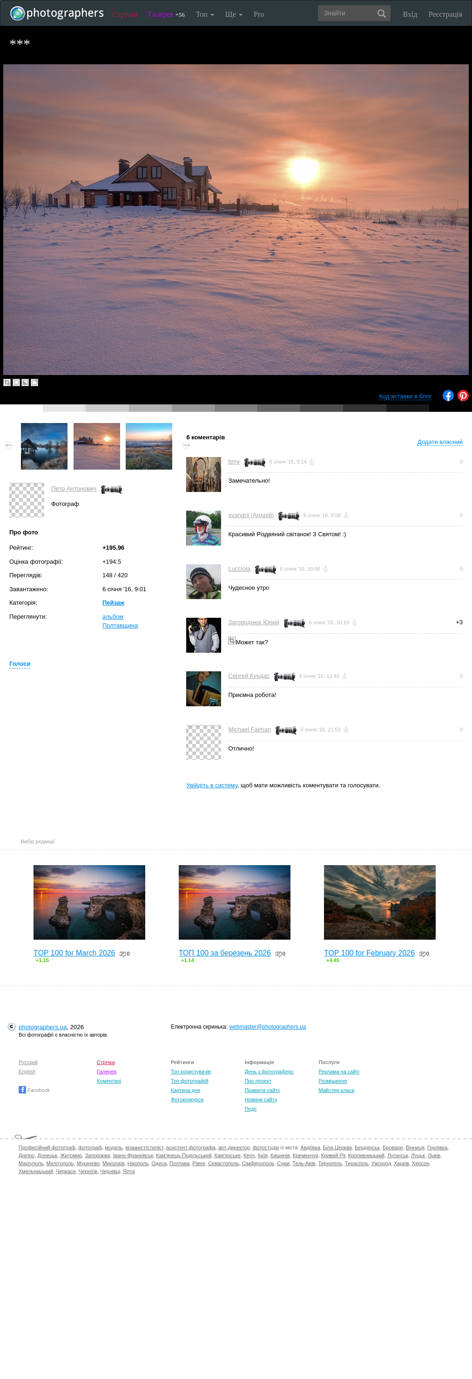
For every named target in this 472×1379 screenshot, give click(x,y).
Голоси (19, 663)
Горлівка (437, 1147)
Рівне (198, 1163)
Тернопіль (330, 1163)
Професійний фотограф (47, 1147)
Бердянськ (367, 1147)
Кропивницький (366, 1155)
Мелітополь (60, 1163)
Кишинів (280, 1155)
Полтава (179, 1163)
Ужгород (381, 1163)
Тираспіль (357, 1163)
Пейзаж (113, 602)
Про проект (258, 1081)
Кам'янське (228, 1155)
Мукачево (88, 1163)
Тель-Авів (303, 1163)
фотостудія (266, 1147)
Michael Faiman (249, 729)
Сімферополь (258, 1163)
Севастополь (223, 1163)
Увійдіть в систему (211, 785)
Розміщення (332, 1081)
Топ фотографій (190, 1081)
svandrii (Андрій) (251, 515)
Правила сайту (262, 1090)
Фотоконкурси (187, 1099)
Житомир (71, 1155)
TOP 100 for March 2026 (74, 953)
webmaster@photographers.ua (267, 1027)
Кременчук (305, 1155)
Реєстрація (445, 14)
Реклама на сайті (338, 1071)
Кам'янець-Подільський (183, 1155)
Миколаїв (113, 1163)
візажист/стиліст (144, 1147)
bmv (234, 461)
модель (114, 1147)
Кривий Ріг (333, 1155)
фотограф (90, 1147)
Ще (234, 14)
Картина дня (185, 1090)
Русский (28, 1062)
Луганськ (397, 1155)
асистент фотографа (191, 1147)
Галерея (166, 14)
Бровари (393, 1147)
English (27, 1071)
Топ (205, 14)
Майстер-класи (336, 1090)
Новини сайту (261, 1099)
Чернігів (88, 1171)
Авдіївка (310, 1147)
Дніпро (26, 1155)
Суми (283, 1163)
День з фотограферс (269, 1071)
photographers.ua (43, 1027)
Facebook (34, 1090)
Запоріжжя (97, 1155)
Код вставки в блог (405, 396)
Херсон (420, 1163)
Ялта (129, 1171)
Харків (401, 1163)
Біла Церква (337, 1147)
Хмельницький (36, 1171)
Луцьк (418, 1155)
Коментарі (109, 1081)
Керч (249, 1155)
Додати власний (440, 441)
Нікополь (138, 1163)
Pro (259, 14)
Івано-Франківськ (133, 1155)
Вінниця (415, 1147)
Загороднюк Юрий (253, 622)
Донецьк (47, 1155)
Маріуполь (31, 1163)
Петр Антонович (73, 488)
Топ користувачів (191, 1071)
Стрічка (125, 14)
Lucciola (239, 568)
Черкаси (65, 1171)
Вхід (410, 14)
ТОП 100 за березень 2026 (225, 953)
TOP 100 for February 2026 (369, 953)
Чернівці (110, 1171)
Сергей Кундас (249, 675)
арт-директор (234, 1147)
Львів (434, 1155)
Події (251, 1109)
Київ (262, 1155)
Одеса (158, 1163)
